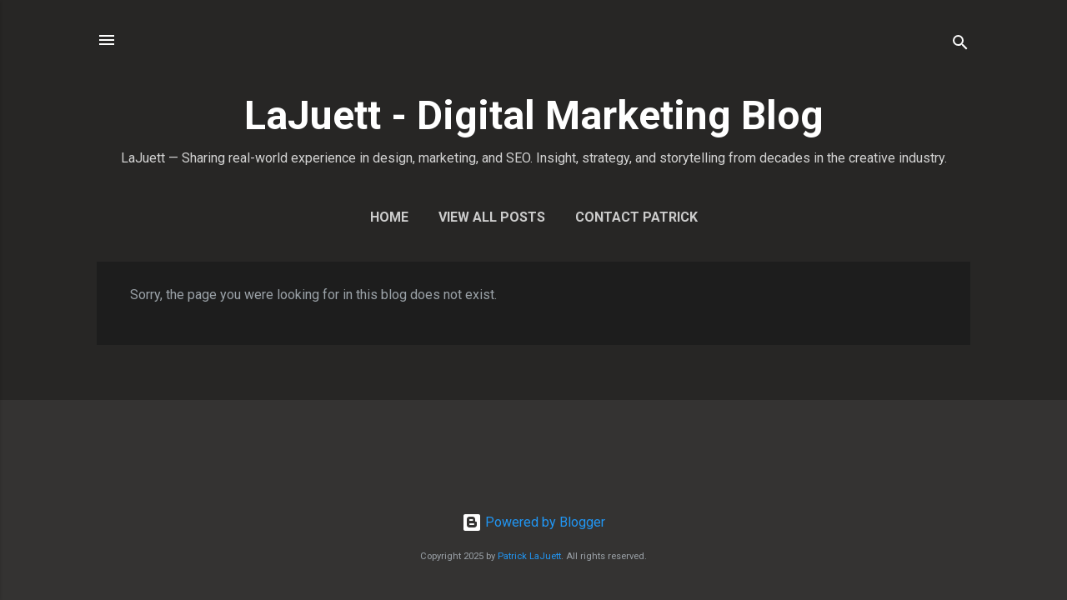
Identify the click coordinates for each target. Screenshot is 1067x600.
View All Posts (491, 217)
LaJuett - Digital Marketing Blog (534, 115)
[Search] (960, 45)
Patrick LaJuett (529, 556)
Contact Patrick (636, 217)
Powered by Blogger (533, 522)
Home (389, 217)
